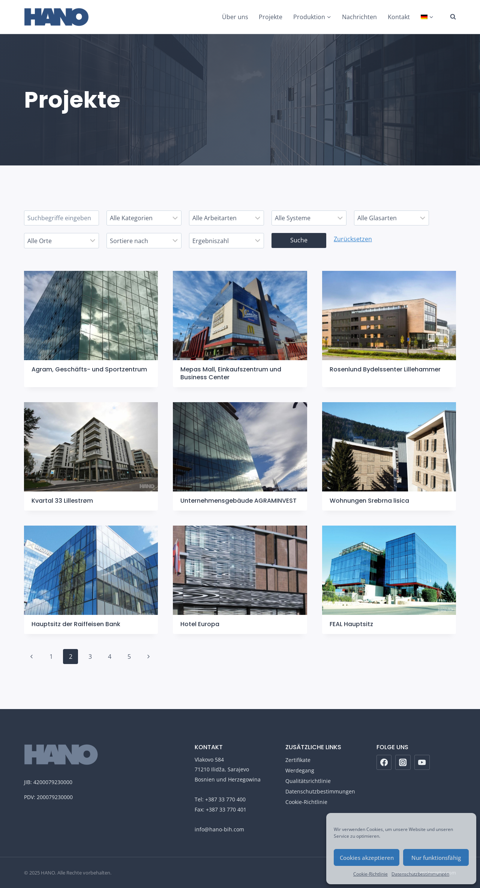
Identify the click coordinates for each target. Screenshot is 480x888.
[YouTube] (422, 762)
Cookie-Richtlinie (370, 874)
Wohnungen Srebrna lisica (369, 500)
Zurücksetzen (353, 239)
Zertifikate (297, 759)
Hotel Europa (199, 624)
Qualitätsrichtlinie (308, 780)
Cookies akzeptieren (367, 857)
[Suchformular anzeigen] (449, 17)
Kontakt (399, 17)
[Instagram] (403, 762)
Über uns (235, 17)
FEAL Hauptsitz (351, 624)
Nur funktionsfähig (436, 857)
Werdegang (299, 770)
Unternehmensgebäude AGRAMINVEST (238, 500)
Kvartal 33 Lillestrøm (62, 500)
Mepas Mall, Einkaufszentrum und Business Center (230, 373)
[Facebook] (384, 762)
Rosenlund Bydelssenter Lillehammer (385, 369)
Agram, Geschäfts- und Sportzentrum (89, 369)
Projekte (270, 17)
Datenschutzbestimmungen (420, 874)
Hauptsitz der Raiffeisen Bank (76, 624)
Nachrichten (359, 17)
